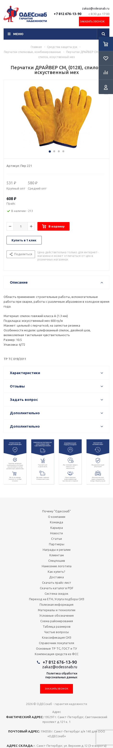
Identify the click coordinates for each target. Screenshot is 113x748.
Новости (56, 533)
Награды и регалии (57, 549)
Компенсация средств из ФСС (56, 654)
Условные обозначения (56, 615)
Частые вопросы (56, 632)
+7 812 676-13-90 (67, 14)
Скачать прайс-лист (56, 582)
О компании (56, 516)
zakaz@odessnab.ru (95, 8)
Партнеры (56, 544)
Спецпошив (56, 560)
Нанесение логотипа (56, 566)
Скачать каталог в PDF (56, 588)
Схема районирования (56, 621)
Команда (56, 522)
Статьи (56, 538)
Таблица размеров (57, 626)
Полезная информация (56, 604)
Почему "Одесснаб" (56, 511)
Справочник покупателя (56, 643)
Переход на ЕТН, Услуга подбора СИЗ (56, 599)
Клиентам (56, 555)
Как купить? (56, 571)
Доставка (56, 577)
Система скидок (56, 593)
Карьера (56, 527)
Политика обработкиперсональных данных (61, 675)
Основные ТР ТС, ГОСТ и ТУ (56, 648)
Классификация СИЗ (56, 637)
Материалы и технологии (56, 610)
